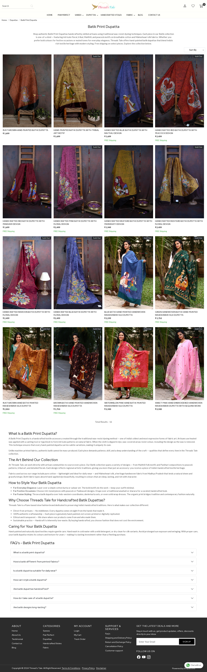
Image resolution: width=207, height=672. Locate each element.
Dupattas (92, 15)
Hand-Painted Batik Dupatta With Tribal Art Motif (76, 131)
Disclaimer (101, 668)
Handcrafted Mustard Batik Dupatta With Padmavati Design (128, 222)
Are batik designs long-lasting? (29, 607)
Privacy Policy (88, 668)
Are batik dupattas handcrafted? (31, 588)
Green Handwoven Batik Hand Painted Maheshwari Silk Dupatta (176, 313)
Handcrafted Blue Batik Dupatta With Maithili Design (125, 131)
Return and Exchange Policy (118, 642)
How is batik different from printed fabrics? (36, 561)
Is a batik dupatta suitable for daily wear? (35, 570)
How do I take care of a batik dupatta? (33, 598)
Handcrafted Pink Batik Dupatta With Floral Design (75, 222)
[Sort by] (194, 50)
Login (76, 630)
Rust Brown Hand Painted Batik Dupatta (25, 130)
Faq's (107, 633)
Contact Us (154, 15)
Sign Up (187, 641)
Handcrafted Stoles (111, 15)
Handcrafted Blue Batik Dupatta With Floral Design (75, 313)
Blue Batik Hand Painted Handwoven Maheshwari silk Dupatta (124, 313)
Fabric (130, 15)
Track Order (80, 639)
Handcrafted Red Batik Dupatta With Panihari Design (24, 222)
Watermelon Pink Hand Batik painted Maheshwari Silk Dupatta (125, 404)
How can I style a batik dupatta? (30, 579)
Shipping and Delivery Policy (118, 638)
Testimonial (17, 639)
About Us (16, 635)
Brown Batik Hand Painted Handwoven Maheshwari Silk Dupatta (75, 404)
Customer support (114, 650)
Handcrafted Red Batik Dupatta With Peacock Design (176, 131)
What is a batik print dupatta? (29, 552)
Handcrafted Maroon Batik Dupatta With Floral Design (26, 313)
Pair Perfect (64, 15)
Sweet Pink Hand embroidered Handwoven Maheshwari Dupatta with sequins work (178, 404)
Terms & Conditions (71, 668)
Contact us (17, 643)
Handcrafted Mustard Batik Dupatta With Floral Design (179, 222)
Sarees (79, 15)
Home (49, 15)
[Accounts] (185, 6)
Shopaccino (189, 668)
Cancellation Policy (114, 646)
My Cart (77, 635)
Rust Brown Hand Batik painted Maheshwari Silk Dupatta (20, 404)
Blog (140, 15)
